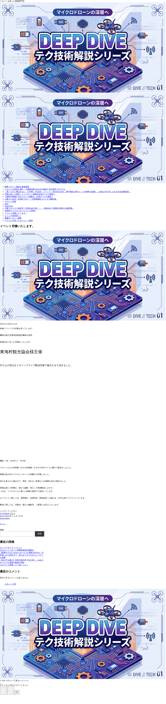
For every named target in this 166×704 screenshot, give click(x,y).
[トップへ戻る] (1, 683)
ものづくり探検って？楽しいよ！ (14, 565)
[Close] (17, 692)
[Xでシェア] (0, 513)
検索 (2, 530)
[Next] (10, 691)
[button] (12, 513)
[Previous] (3, 691)
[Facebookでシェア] (5, 513)
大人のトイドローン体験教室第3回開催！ (17, 550)
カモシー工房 (10, 584)
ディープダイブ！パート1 (11, 548)
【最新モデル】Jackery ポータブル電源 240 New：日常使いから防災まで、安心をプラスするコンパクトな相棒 (22, 555)
